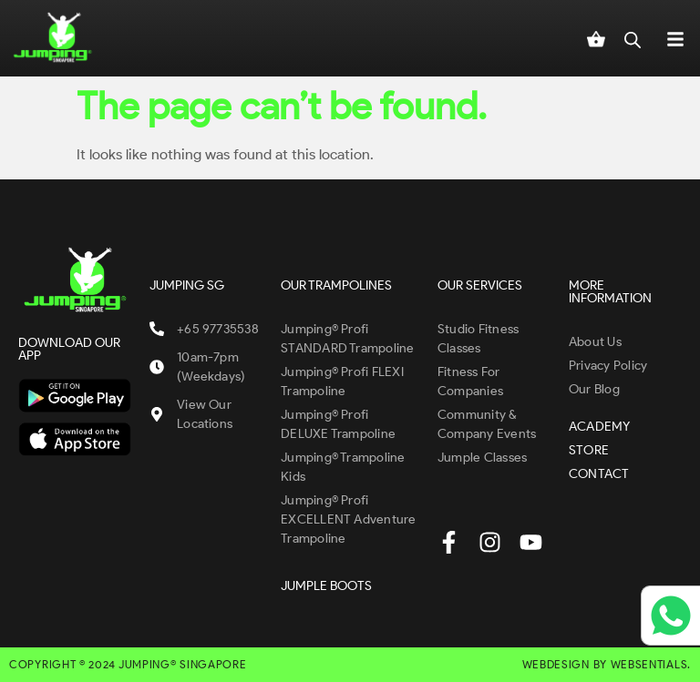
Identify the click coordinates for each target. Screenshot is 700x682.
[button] (675, 38)
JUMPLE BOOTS (326, 586)
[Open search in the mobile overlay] (632, 38)
